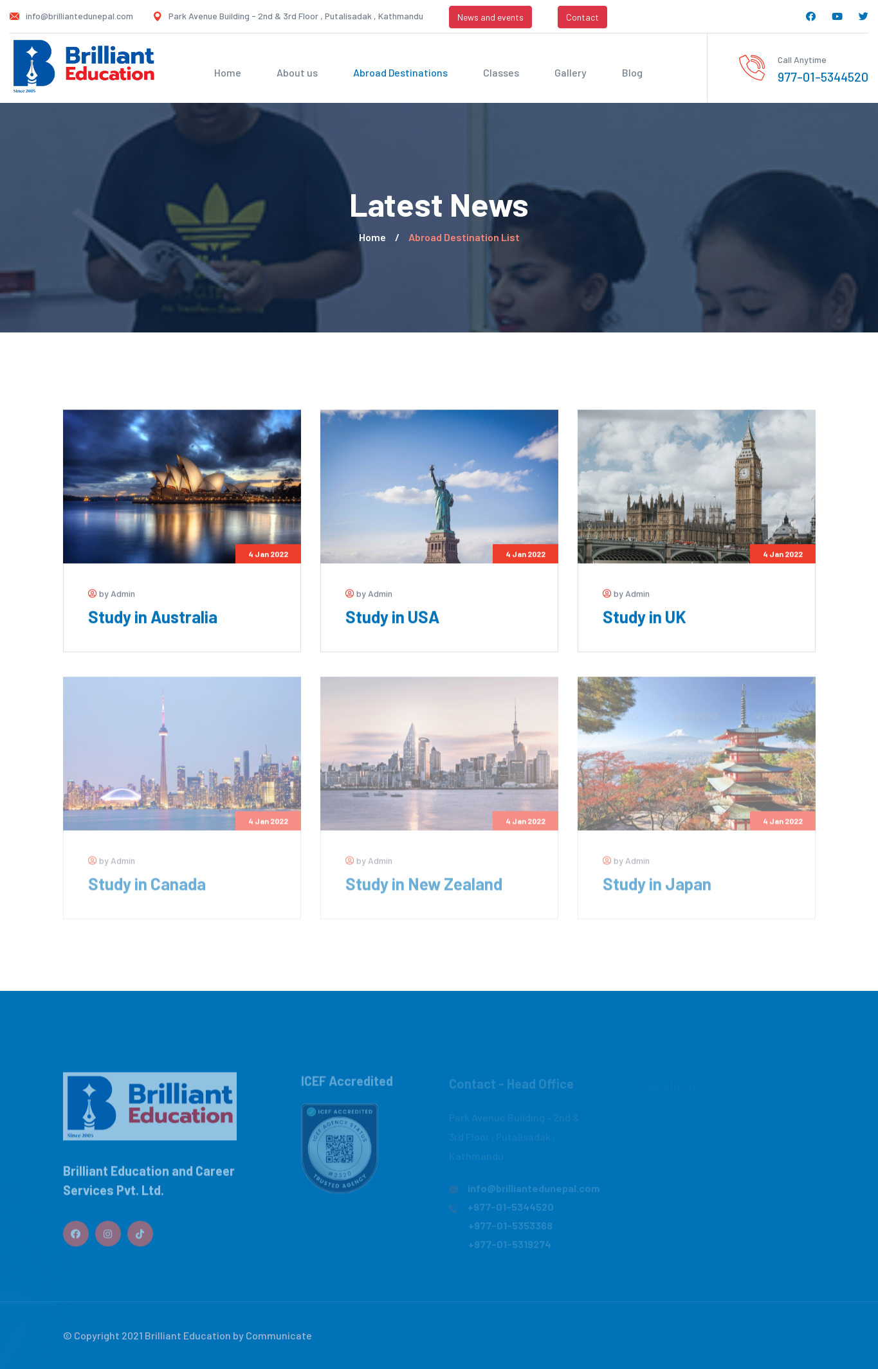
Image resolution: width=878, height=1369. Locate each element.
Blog (632, 72)
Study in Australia (152, 617)
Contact (582, 17)
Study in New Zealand (423, 888)
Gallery (570, 72)
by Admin (111, 593)
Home (227, 72)
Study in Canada (147, 888)
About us (297, 72)
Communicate (279, 1335)
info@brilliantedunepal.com (79, 15)
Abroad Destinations (400, 72)
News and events (490, 17)
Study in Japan (657, 888)
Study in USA (392, 617)
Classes (501, 72)
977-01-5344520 (823, 76)
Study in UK (644, 617)
